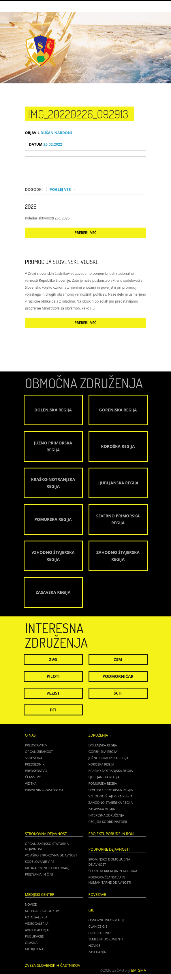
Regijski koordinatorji (108, 821)
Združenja (98, 735)
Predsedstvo (36, 770)
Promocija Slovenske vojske (62, 262)
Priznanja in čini (39, 874)
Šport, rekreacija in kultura (113, 871)
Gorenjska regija (103, 751)
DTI (53, 710)
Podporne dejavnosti (109, 849)
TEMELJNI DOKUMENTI (106, 939)
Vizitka (31, 783)
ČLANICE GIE (98, 926)
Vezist (53, 693)
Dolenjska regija (103, 745)
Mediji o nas (35, 949)
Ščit (118, 693)
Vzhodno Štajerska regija (111, 796)
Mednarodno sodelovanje (48, 868)
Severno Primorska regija (111, 790)
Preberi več (86, 232)
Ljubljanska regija (104, 777)
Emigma (138, 970)
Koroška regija (101, 764)
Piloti (52, 676)
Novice (31, 904)
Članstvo (33, 777)
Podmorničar (118, 676)
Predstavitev (36, 745)
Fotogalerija (36, 917)
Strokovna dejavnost (46, 833)
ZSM (118, 659)
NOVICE (94, 945)
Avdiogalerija (37, 930)
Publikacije (34, 936)
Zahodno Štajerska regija (111, 802)
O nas (30, 735)
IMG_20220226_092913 (78, 114)
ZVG (53, 659)
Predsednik (35, 764)
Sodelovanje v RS (40, 861)
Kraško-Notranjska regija (111, 770)
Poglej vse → (63, 189)
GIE (91, 910)
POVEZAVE (97, 894)
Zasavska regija (102, 809)
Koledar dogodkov (42, 911)
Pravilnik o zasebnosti (45, 790)
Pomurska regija (103, 783)
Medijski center (40, 894)
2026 (31, 206)
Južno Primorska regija (109, 758)
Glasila (31, 942)
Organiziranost (39, 751)
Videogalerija (36, 923)
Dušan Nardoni (48, 132)
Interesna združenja (106, 815)
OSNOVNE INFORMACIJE (107, 920)
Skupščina (33, 758)
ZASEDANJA (97, 952)
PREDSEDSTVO (100, 933)
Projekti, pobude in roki (111, 833)
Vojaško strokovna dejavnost (51, 855)
